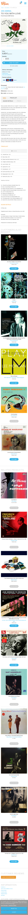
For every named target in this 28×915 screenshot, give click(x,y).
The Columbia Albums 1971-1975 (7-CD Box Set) (14, 578)
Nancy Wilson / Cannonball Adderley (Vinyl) (14, 735)
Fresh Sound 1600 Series (7, 15)
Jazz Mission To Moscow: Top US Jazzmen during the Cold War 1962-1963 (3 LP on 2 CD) (14, 618)
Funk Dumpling (14, 414)
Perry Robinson (14, 415)
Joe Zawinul (7, 7)
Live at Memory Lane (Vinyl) (14, 696)
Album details (8, 101)
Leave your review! (9, 45)
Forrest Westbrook (14, 340)
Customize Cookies (12, 905)
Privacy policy (4, 890)
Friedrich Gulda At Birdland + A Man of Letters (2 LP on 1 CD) (14, 539)
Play (12, 151)
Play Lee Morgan (14, 376)
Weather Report (14, 579)
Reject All (14, 908)
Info (4, 98)
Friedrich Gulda (14, 540)
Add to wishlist (15, 65)
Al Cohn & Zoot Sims (14, 263)
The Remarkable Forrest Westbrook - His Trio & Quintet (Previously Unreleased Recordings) (14, 339)
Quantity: (4, 56)
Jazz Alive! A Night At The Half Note (14, 261)
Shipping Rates (4, 893)
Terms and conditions (6, 74)
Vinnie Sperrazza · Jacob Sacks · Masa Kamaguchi (14, 377)
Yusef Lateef (14, 658)
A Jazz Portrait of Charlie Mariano (14, 452)
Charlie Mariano (14, 453)
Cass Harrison (14, 854)
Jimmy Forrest (14, 776)
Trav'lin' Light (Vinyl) (14, 814)
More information (4, 905)
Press (19, 101)
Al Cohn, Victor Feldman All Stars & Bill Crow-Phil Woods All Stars (14, 621)
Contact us (3, 887)
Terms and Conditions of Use (7, 888)
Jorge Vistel (14, 301)
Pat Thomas (14, 501)
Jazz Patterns (14, 499)
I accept (14, 912)
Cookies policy (4, 892)
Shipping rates (5, 73)
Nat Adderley (14, 697)
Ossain (14, 299)
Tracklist (13, 98)
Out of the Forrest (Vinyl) (14, 774)
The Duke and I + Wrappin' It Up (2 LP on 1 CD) (14, 853)
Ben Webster (14, 815)
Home (2, 7)
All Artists (3, 895)
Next (16, 151)
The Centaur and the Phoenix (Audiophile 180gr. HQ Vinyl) (13, 656)
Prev (14, 151)
